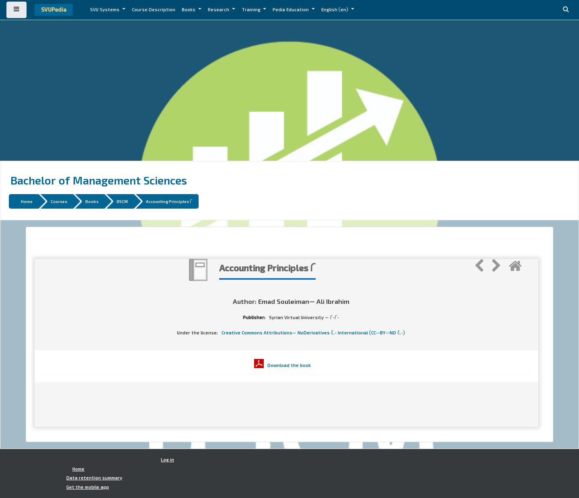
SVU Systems (105, 9)
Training (252, 9)
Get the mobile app (87, 487)
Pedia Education (291, 9)
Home (27, 201)
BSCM (122, 201)
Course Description (153, 9)
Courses (59, 201)
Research (219, 9)
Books (189, 9)
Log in (167, 460)
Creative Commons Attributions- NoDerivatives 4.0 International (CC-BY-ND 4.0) (313, 333)
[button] (566, 9)
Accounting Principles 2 (169, 201)
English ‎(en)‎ (335, 9)
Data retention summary (94, 478)
